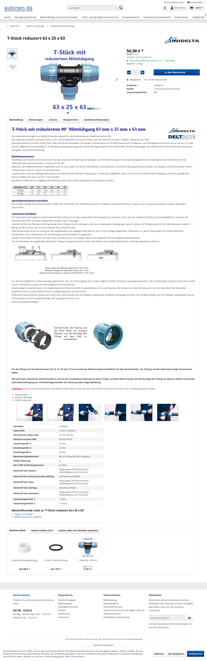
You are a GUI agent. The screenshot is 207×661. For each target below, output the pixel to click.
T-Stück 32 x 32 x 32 (87, 560)
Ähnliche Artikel (17, 530)
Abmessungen (36, 119)
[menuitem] (95, 9)
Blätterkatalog (65, 603)
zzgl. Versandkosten (144, 57)
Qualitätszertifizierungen (96, 119)
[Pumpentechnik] (130, 17)
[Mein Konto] (178, 8)
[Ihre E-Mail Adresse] (167, 618)
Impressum (63, 617)
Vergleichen (134, 79)
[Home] (7, 17)
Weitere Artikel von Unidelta (26, 517)
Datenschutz (64, 613)
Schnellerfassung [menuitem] (173, 2)
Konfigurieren (195, 653)
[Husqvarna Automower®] (156, 17)
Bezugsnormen (70, 119)
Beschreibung (16, 119)
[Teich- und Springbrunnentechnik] (100, 17)
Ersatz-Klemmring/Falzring (24, 560)
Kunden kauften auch (42, 530)
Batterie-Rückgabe (67, 600)
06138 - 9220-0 (22, 610)
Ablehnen (159, 653)
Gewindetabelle (111, 603)
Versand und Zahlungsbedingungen (128, 639)
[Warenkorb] (196, 8)
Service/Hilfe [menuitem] (195, 2)
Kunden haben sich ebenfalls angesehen (78, 530)
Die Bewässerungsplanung (116, 617)
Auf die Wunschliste (156, 79)
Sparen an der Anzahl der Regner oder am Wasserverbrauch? (123, 612)
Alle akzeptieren (176, 653)
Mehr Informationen (75, 656)
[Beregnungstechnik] (25, 17)
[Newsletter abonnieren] (189, 618)
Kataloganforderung (68, 606)
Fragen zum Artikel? (22, 514)
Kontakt (62, 610)
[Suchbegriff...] (95, 8)
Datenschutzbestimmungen (174, 624)
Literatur (53, 119)
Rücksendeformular (112, 606)
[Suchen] (121, 8)
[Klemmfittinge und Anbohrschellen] (59, 17)
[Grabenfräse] (181, 17)
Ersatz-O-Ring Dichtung (56, 560)
